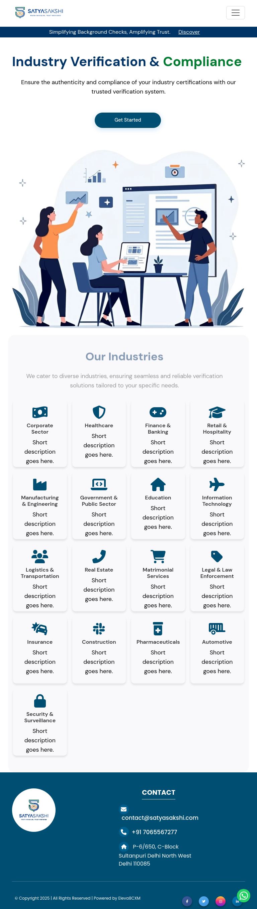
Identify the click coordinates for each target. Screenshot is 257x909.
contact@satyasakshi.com (159, 813)
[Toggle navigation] (235, 12)
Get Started (127, 120)
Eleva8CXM (129, 898)
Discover (189, 31)
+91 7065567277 (148, 832)
